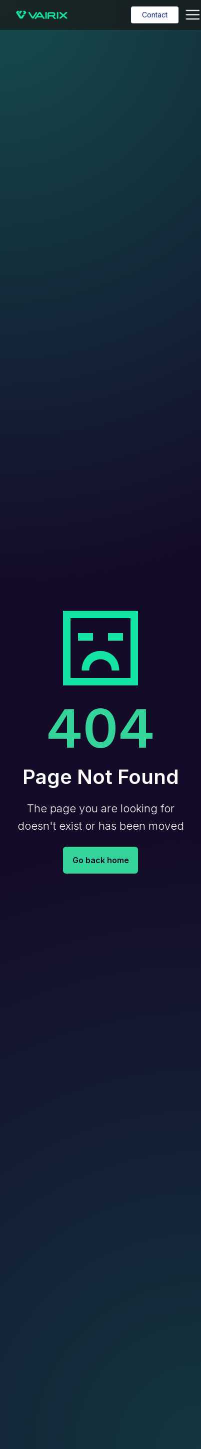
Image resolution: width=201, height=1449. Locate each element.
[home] (39, 14)
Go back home (100, 860)
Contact (155, 14)
